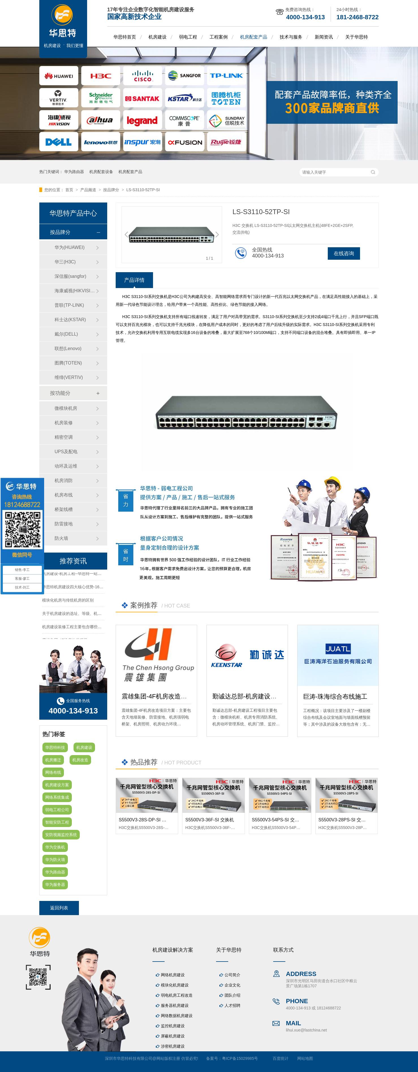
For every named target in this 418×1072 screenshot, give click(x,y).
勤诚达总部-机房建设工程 (247, 696)
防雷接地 (64, 523)
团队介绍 (232, 995)
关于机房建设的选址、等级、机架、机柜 (77, 614)
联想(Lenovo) (68, 348)
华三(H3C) (65, 261)
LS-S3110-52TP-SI (143, 189)
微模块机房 (66, 408)
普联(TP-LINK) (69, 305)
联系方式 (283, 950)
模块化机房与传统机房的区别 (68, 601)
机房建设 (157, 37)
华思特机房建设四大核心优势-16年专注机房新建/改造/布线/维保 (98, 587)
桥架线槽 (64, 509)
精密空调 (64, 437)
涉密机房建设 (173, 1046)
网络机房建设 (173, 975)
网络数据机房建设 (177, 1015)
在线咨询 (344, 253)
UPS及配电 (66, 451)
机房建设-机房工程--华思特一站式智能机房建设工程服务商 (93, 574)
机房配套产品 (253, 37)
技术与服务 (291, 37)
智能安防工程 (57, 822)
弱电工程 (188, 37)
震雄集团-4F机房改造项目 (157, 696)
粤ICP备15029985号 (240, 1058)
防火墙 (61, 538)
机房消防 (64, 480)
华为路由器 (74, 171)
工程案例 (219, 37)
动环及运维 (66, 466)
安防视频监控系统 (61, 834)
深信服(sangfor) (70, 276)
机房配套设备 (101, 171)
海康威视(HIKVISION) (75, 290)
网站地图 (305, 1058)
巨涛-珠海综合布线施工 (335, 696)
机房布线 (64, 495)
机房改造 (80, 760)
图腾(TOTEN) (68, 363)
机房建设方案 (57, 785)
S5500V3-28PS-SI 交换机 (344, 819)
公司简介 (232, 975)
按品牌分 (111, 189)
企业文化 (232, 985)
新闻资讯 (324, 37)
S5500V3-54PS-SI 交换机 (278, 819)
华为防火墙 (55, 859)
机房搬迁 (53, 760)
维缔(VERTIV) (69, 377)
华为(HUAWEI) (70, 247)
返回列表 (59, 907)
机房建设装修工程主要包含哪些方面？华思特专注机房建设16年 (98, 627)
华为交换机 (55, 847)
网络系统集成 (57, 797)
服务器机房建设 (175, 1005)
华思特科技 (55, 747)
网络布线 (53, 772)
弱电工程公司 (57, 809)
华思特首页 (124, 37)
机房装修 (64, 422)
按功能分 (60, 393)
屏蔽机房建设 (173, 1036)
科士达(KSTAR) (70, 319)
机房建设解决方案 (172, 950)
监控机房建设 (173, 1026)
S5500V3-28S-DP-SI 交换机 (147, 819)
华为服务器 (55, 884)
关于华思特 (356, 37)
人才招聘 (232, 1005)
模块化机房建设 (175, 985)
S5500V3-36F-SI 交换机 (209, 819)
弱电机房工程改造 (177, 995)
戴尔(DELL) (66, 334)
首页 (69, 189)
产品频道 (88, 189)
